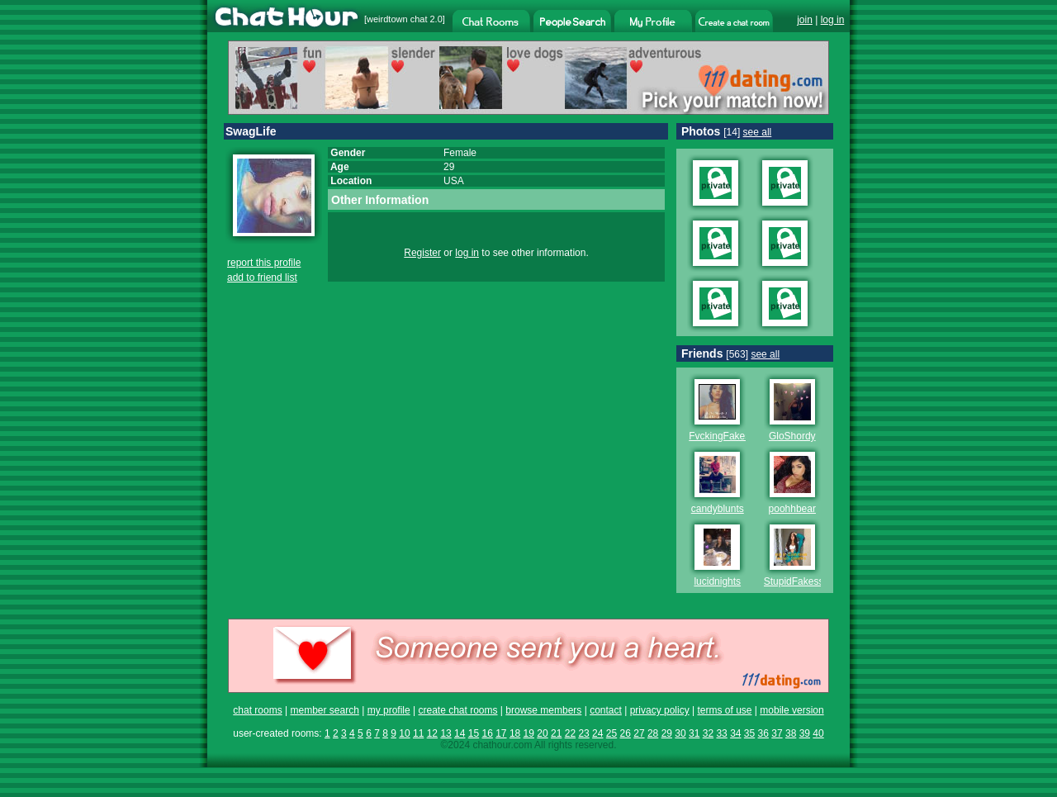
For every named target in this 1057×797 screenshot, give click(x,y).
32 (708, 733)
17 (500, 733)
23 (583, 733)
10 (404, 733)
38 (790, 733)
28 (652, 733)
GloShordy (792, 436)
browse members (543, 710)
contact (606, 710)
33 (721, 733)
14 (459, 733)
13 (445, 733)
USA (453, 181)
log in (833, 20)
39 (804, 733)
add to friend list (262, 277)
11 (418, 733)
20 (542, 733)
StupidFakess (794, 581)
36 (763, 733)
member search (324, 710)
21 (556, 733)
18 (515, 733)
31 (694, 733)
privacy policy (660, 710)
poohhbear (792, 509)
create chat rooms (457, 710)
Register (422, 253)
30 (680, 733)
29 (666, 733)
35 (749, 733)
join (805, 20)
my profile (388, 710)
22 (570, 733)
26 (625, 733)
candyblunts (717, 509)
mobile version (791, 710)
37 (776, 733)
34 (735, 733)
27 (638, 733)
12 (432, 733)
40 (818, 733)
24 (597, 733)
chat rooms (257, 710)
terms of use (724, 710)
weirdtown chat (397, 19)
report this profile (264, 262)
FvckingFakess (722, 436)
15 (473, 733)
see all (757, 132)
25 (611, 733)
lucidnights (717, 581)
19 (529, 733)
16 (486, 733)
